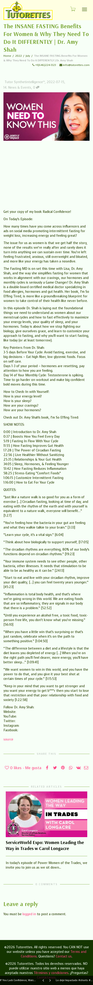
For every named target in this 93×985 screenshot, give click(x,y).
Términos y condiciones (51, 973)
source (8, 739)
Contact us (64, 956)
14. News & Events (17, 87)
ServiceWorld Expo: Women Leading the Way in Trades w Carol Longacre (45, 845)
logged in (29, 914)
